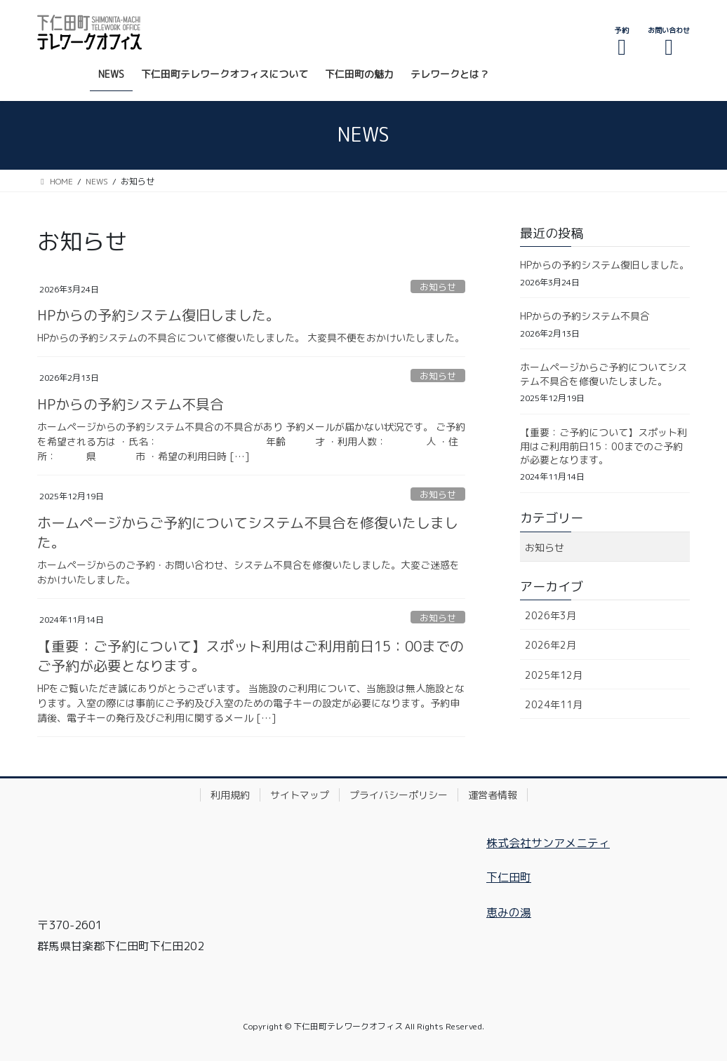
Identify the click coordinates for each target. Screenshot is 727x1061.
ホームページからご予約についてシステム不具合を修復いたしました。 (603, 374)
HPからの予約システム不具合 (130, 404)
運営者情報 (492, 795)
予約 (622, 41)
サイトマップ (299, 795)
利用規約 (230, 795)
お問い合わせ (669, 41)
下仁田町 (508, 877)
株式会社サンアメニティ (548, 843)
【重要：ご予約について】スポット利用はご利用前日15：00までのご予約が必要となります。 (603, 446)
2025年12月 (553, 675)
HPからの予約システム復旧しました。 (158, 315)
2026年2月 (550, 644)
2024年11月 (553, 704)
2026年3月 (550, 615)
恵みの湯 (508, 912)
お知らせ (438, 287)
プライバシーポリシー (398, 795)
